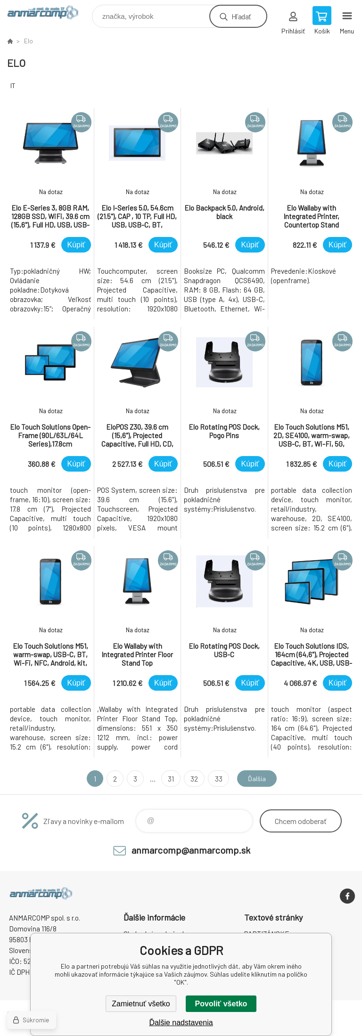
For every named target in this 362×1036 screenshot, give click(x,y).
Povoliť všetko (221, 1004)
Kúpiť (76, 245)
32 (192, 778)
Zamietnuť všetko (141, 1004)
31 (168, 778)
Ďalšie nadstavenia (181, 1023)
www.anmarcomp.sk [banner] (48, 14)
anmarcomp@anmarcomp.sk (191, 850)
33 (216, 778)
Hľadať (241, 16)
